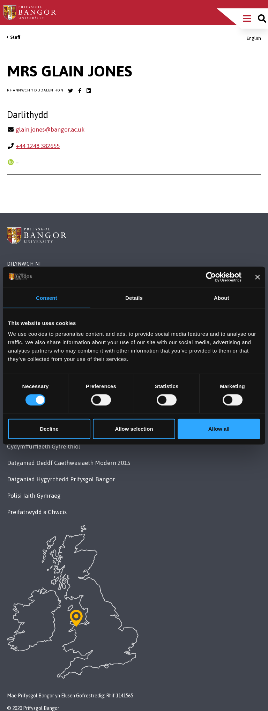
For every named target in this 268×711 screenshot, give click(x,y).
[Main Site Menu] (247, 18)
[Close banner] (257, 276)
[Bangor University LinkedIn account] (88, 91)
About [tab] (221, 298)
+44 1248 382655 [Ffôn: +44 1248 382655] (38, 145)
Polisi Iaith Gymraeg (34, 495)
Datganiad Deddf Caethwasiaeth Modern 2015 (68, 462)
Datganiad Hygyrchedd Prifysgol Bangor (61, 479)
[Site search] (262, 18)
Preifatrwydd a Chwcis (37, 512)
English (254, 38)
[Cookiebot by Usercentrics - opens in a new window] (210, 277)
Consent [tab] (46, 298)
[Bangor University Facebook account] (79, 91)
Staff (15, 37)
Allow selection (134, 429)
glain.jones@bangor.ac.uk (50, 129)
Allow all (219, 429)
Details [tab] (134, 298)
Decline (49, 429)
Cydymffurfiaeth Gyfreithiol (43, 446)
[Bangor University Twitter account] (70, 91)
